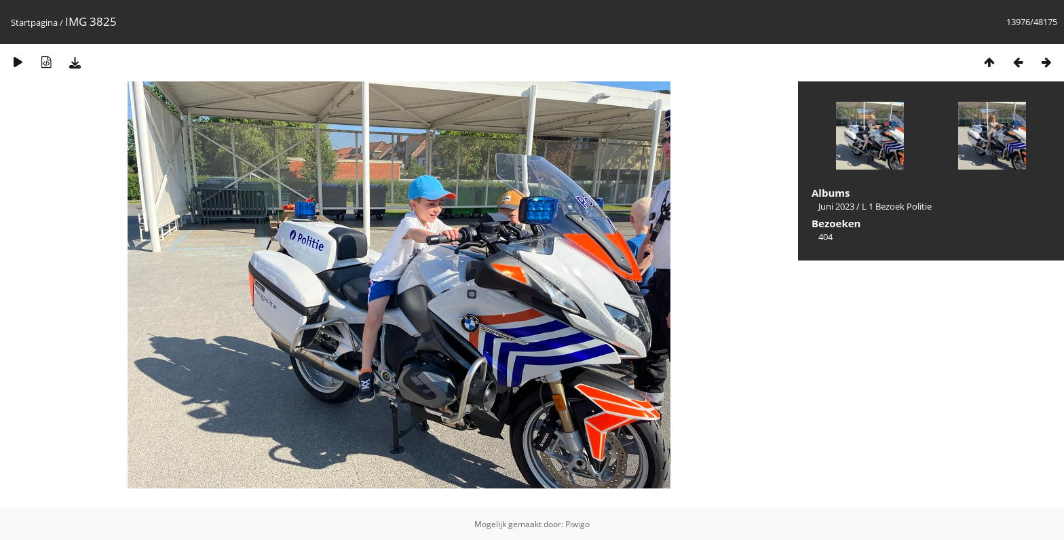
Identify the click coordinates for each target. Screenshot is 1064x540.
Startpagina (34, 22)
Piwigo (577, 524)
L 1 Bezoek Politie (897, 206)
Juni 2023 (836, 206)
